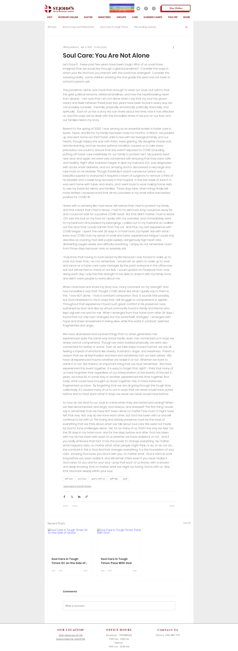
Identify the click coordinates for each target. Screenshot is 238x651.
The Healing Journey (145, 27)
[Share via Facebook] (64, 496)
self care (69, 478)
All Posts (52, 27)
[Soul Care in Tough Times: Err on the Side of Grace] (70, 541)
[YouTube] (138, 8)
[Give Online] (175, 8)
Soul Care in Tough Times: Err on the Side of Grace (68, 561)
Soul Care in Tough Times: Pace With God (116, 561)
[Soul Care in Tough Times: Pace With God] (119, 541)
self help (114, 478)
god (125, 478)
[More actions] (173, 47)
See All (186, 522)
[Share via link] (86, 496)
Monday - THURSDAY (119, 635)
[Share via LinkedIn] (79, 496)
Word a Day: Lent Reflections (78, 27)
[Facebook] (146, 8)
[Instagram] (154, 8)
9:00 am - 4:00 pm (119, 639)
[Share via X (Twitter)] (71, 496)
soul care (82, 478)
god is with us (98, 478)
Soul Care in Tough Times (114, 27)
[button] (50, 17)
